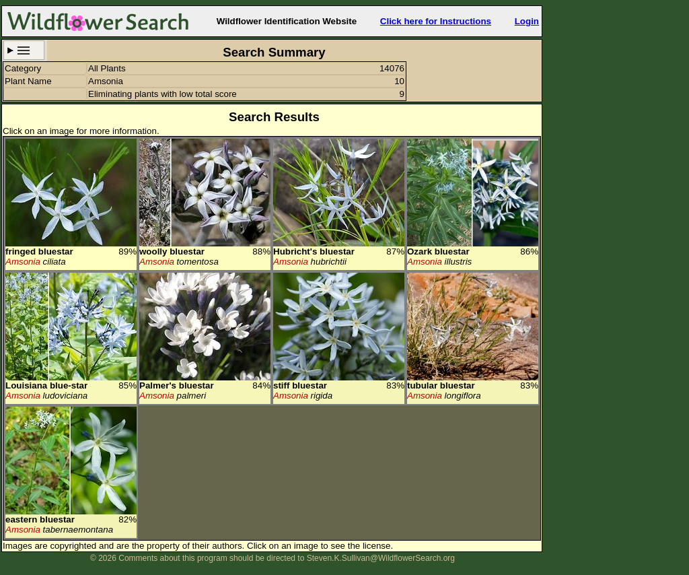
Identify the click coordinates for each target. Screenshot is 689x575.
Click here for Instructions (435, 21)
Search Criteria (23, 50)
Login (527, 21)
